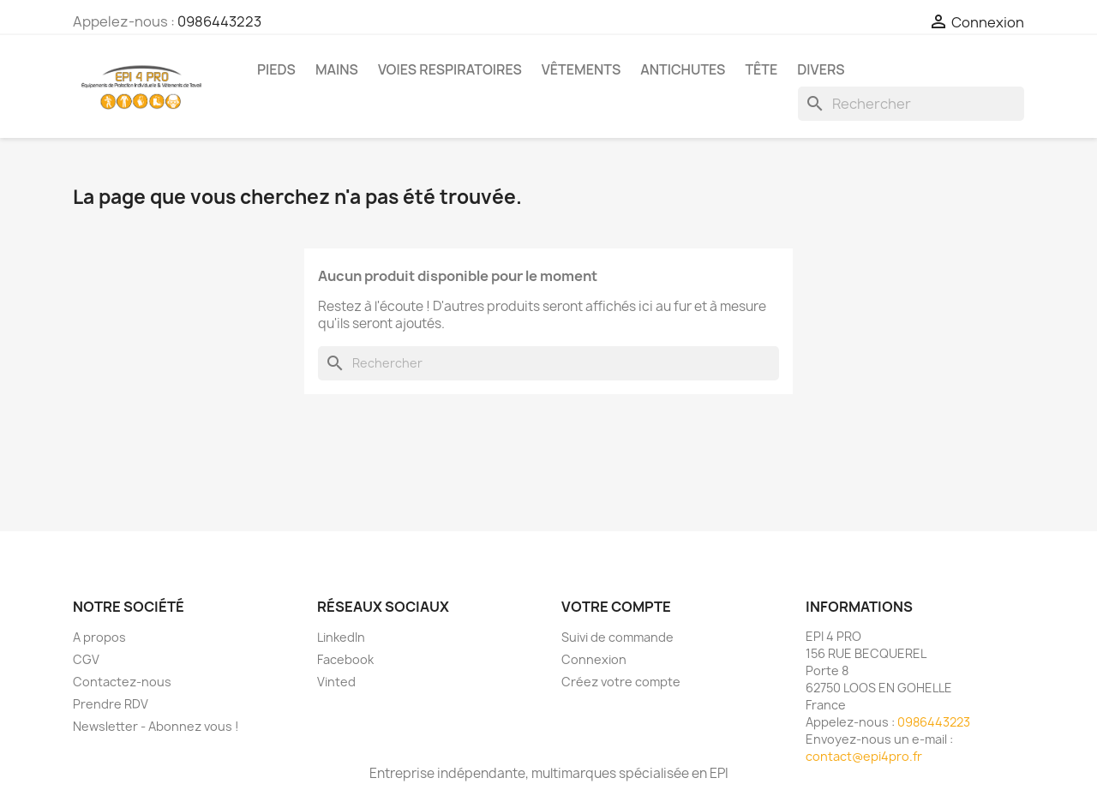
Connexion (593, 659)
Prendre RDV (110, 704)
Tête (761, 69)
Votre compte (616, 606)
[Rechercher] (911, 104)
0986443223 (219, 21)
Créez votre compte (620, 681)
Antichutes (682, 69)
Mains (336, 69)
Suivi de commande (617, 637)
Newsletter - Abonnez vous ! (156, 726)
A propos (99, 637)
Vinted (336, 681)
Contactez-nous (122, 681)
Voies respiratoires (450, 69)
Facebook (345, 659)
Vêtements (581, 69)
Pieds (276, 69)
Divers (820, 69)
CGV (86, 659)
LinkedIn (341, 637)
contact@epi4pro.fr (864, 756)
